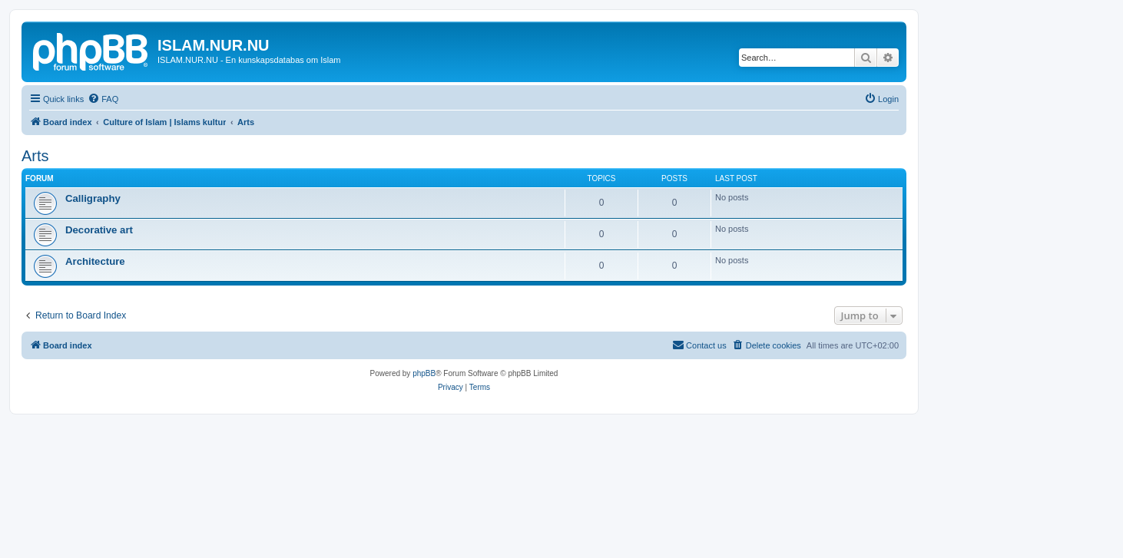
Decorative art (99, 230)
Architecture (95, 261)
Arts (35, 155)
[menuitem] (103, 99)
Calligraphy (93, 198)
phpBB (424, 373)
